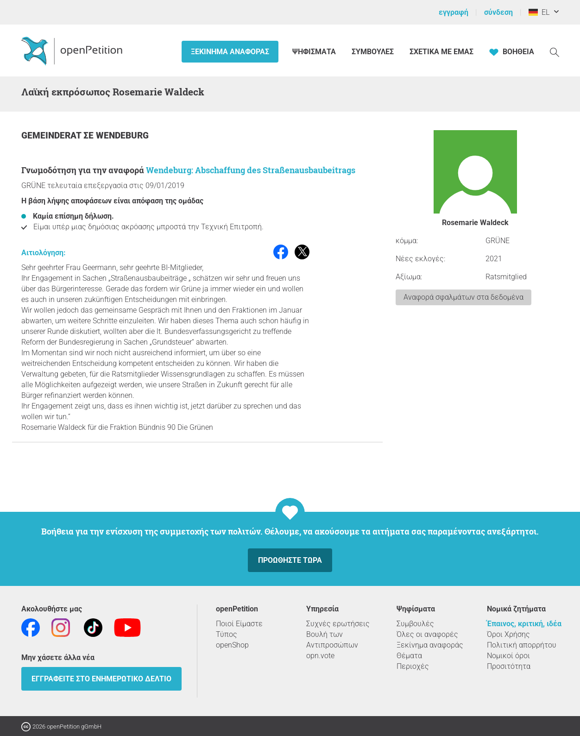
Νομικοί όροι (508, 655)
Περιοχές (413, 666)
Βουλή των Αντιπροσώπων (332, 639)
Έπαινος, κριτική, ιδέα (524, 623)
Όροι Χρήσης (508, 634)
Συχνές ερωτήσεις (338, 623)
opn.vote (320, 655)
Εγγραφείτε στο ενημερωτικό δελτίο (101, 678)
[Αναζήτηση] (554, 51)
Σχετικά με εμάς (441, 51)
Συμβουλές (373, 51)
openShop (232, 645)
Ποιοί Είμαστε (239, 623)
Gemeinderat (52, 135)
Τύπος (226, 634)
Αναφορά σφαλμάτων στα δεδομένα (463, 297)
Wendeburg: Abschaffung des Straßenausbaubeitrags (250, 170)
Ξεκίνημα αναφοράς (230, 51)
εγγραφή (453, 12)
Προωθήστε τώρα (290, 560)
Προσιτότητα (508, 666)
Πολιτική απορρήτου (521, 645)
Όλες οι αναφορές (427, 634)
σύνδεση (498, 12)
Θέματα (409, 655)
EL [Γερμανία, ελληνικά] (539, 12)
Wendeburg (122, 135)
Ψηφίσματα (315, 51)
